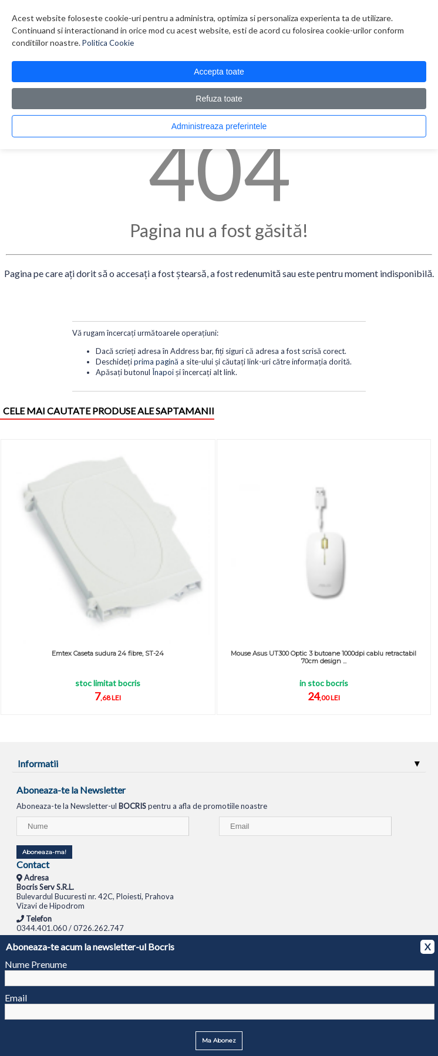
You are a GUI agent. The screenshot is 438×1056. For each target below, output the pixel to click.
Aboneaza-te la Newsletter (71, 789)
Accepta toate (219, 71)
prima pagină (156, 361)
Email (16, 997)
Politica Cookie (108, 43)
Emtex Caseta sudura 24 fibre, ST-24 (108, 653)
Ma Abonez (219, 1040)
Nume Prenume (36, 964)
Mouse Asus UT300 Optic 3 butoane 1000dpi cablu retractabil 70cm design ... (323, 657)
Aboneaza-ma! (44, 852)
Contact (32, 864)
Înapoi (163, 372)
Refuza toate (219, 98)
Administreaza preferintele (219, 126)
